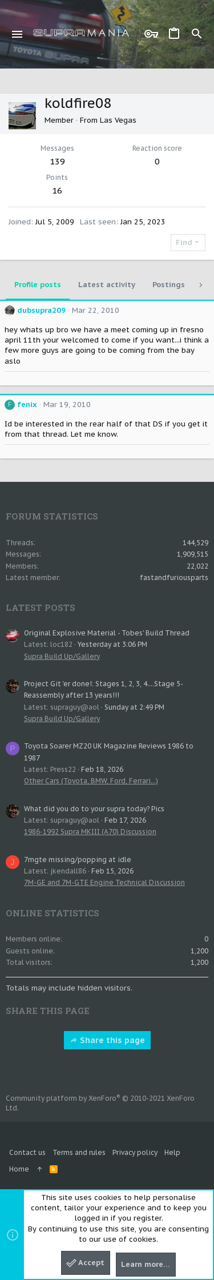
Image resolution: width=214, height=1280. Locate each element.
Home (19, 1169)
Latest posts (40, 607)
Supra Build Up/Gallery (62, 656)
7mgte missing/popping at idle (77, 859)
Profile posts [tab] (37, 284)
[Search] (196, 34)
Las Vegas (118, 120)
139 (57, 161)
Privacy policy (135, 1152)
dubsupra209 (41, 310)
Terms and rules (79, 1152)
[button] (17, 34)
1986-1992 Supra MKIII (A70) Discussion (90, 831)
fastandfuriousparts (174, 577)
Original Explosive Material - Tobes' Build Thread (106, 633)
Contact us (27, 1152)
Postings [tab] (168, 284)
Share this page (107, 1040)
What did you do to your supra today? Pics (94, 808)
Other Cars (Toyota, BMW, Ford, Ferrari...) (91, 780)
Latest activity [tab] (106, 284)
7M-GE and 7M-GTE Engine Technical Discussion (104, 882)
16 (57, 190)
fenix (27, 404)
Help (172, 1152)
